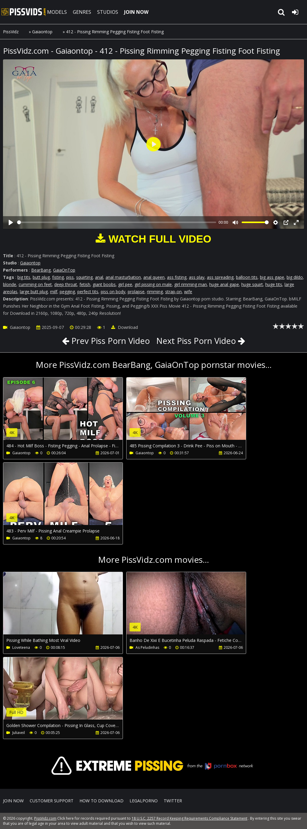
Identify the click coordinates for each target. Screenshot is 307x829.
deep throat (65, 284)
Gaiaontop (42, 31)
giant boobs (104, 284)
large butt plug (34, 291)
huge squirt (252, 284)
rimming (155, 291)
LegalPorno (144, 801)
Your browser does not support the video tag (66, 412)
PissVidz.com (23, 12)
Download (124, 327)
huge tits (273, 284)
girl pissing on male (153, 284)
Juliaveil (18, 732)
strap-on (173, 291)
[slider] (116, 222)
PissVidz (11, 31)
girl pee (125, 284)
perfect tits (87, 291)
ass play (196, 277)
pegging (67, 291)
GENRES (83, 12)
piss (70, 277)
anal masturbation (123, 277)
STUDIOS (108, 12)
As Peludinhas (138, 647)
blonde (9, 284)
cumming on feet (35, 284)
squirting (84, 277)
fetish (84, 284)
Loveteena (21, 647)
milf (53, 291)
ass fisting (176, 277)
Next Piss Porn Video (197, 340)
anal (99, 277)
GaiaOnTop (64, 270)
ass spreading (220, 277)
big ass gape (272, 277)
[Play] (11, 222)
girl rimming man (190, 284)
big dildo (295, 277)
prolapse (136, 291)
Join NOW (13, 801)
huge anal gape (224, 284)
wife (188, 291)
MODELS (58, 12)
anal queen (154, 277)
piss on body (113, 291)
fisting (58, 277)
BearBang (41, 270)
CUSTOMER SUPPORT (51, 801)
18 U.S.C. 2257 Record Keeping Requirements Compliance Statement (189, 818)
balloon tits (247, 277)
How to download (101, 801)
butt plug (41, 277)
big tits (23, 277)
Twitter (173, 801)
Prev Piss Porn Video (108, 340)
